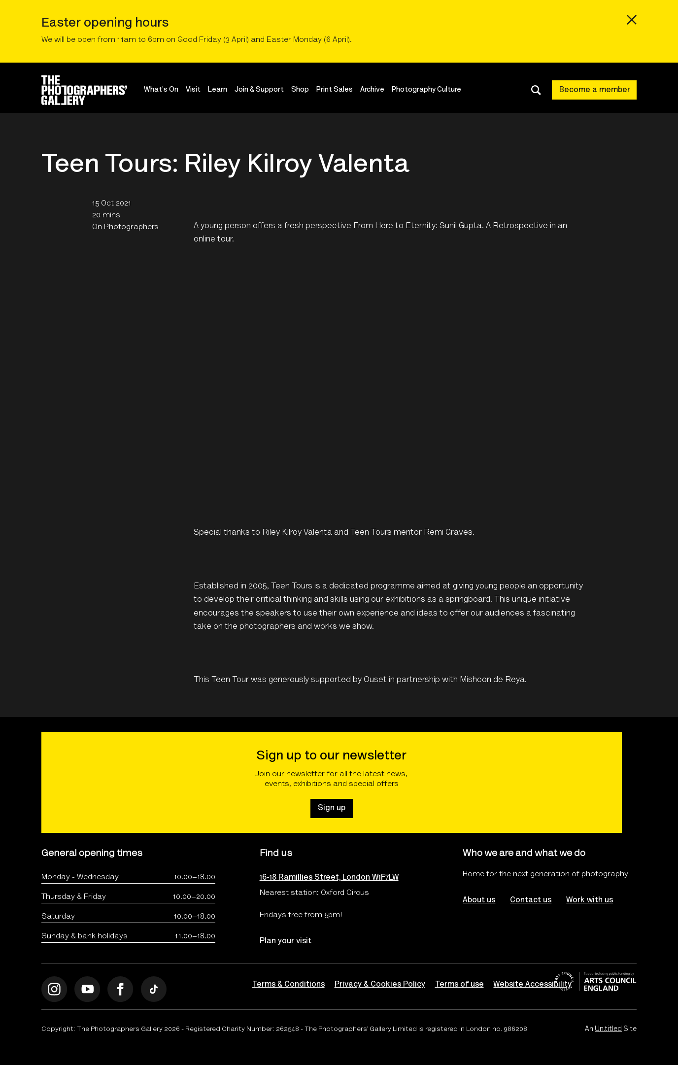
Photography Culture (427, 90)
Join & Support (259, 90)
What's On (161, 90)
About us (479, 900)
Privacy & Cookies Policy (380, 985)
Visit (193, 90)
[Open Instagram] (54, 989)
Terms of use (459, 985)
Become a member (594, 90)
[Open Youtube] (87, 989)
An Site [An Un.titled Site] (611, 1030)
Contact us (530, 900)
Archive (373, 90)
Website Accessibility (533, 985)
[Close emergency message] (632, 20)
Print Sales (335, 90)
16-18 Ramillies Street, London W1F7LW (329, 878)
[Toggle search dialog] (536, 90)
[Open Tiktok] (154, 989)
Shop (300, 90)
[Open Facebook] (121, 989)
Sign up (331, 808)
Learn (218, 90)
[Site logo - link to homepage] (92, 90)
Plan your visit (285, 941)
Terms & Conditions (288, 985)
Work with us (589, 900)
